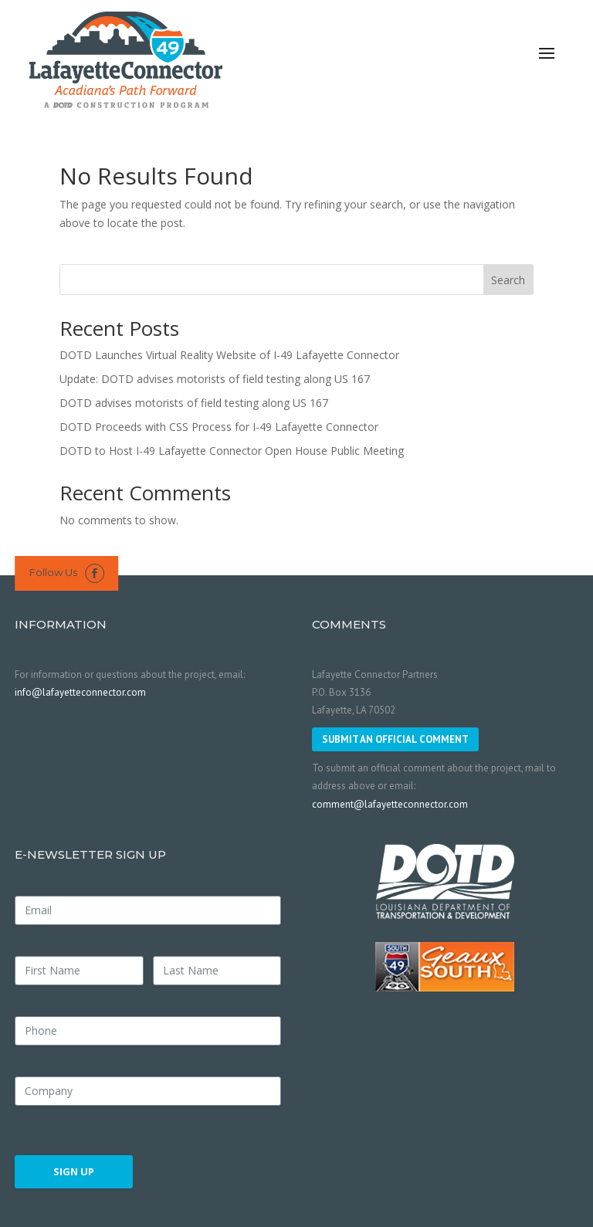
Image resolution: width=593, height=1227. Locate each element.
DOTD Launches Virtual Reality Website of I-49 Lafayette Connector (229, 354)
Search (508, 280)
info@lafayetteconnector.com (80, 692)
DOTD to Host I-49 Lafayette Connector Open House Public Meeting (231, 450)
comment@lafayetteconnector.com (390, 804)
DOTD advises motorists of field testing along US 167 (193, 402)
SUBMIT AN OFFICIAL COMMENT (395, 739)
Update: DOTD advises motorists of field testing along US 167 (214, 378)
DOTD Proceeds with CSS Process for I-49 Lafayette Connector (218, 426)
